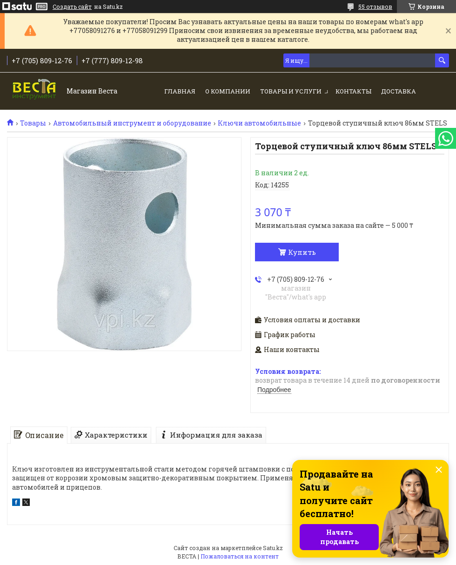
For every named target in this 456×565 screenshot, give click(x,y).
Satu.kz (273, 548)
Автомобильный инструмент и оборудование (132, 123)
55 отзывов (375, 6)
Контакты (353, 91)
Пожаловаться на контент (240, 556)
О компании (227, 91)
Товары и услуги (291, 91)
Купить (302, 252)
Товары (33, 123)
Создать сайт (72, 6)
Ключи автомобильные (259, 123)
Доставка (398, 91)
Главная (179, 91)
